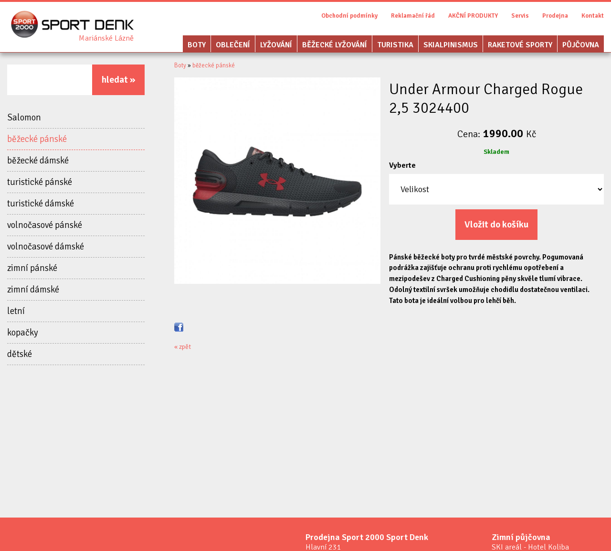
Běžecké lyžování (334, 45)
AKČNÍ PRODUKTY (473, 16)
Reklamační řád (413, 16)
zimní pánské (32, 268)
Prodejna (555, 16)
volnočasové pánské (44, 225)
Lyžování (276, 45)
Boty (197, 45)
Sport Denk (106, 38)
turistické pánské (39, 182)
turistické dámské (40, 204)
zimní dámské (33, 290)
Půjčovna (580, 45)
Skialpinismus (450, 45)
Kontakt (592, 16)
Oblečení (233, 45)
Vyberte (402, 165)
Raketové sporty (520, 45)
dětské (19, 354)
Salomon (24, 118)
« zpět (182, 348)
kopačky (22, 333)
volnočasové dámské (45, 247)
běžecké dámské (38, 161)
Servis (520, 16)
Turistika (395, 45)
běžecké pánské (37, 139)
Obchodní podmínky (349, 16)
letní (16, 311)
